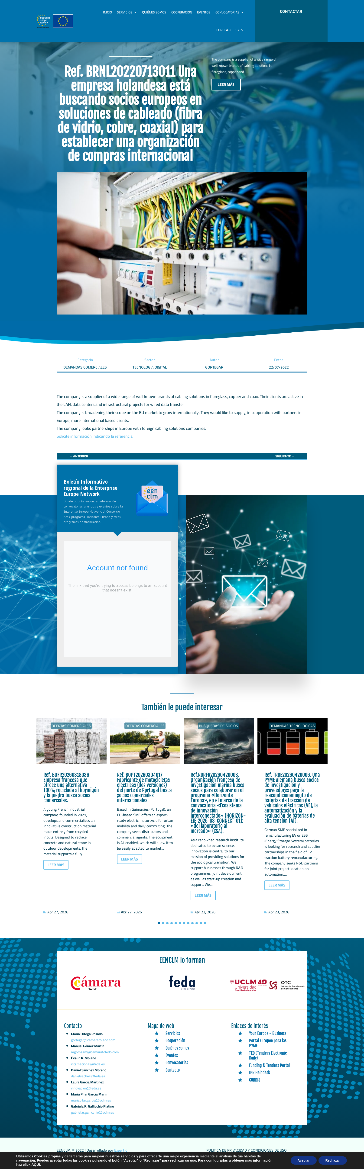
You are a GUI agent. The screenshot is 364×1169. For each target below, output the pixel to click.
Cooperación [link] (181, 12)
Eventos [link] (203, 12)
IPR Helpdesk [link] (259, 1077)
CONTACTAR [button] (291, 11)
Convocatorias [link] (227, 12)
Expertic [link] (120, 1155)
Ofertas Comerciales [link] (71, 730)
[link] (78, 461)
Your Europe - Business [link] (267, 1038)
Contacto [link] (173, 1074)
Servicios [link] (124, 12)
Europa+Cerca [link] (227, 30)
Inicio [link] (107, 12)
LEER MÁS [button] (226, 89)
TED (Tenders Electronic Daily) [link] (268, 1060)
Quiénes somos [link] (154, 12)
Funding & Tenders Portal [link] (269, 1070)
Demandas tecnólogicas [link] (292, 730)
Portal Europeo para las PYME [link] (267, 1048)
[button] (159, 928)
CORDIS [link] (254, 1084)
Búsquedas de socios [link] (218, 730)
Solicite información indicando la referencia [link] (95, 441)
